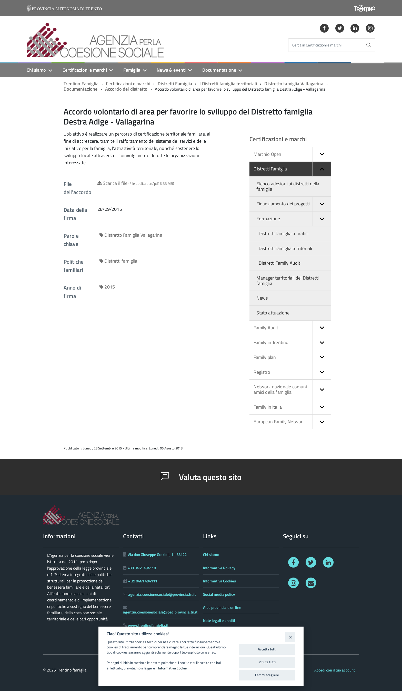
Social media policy (219, 594)
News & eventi (171, 69)
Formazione (293, 219)
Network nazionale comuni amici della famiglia (292, 389)
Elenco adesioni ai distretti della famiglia (287, 186)
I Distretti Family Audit (278, 263)
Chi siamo (36, 69)
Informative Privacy (219, 568)
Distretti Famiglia (175, 83)
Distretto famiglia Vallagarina (293, 83)
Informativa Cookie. (172, 668)
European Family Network (292, 422)
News (262, 297)
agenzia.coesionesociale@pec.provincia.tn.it (160, 612)
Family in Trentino (292, 342)
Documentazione (219, 69)
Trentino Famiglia (81, 83)
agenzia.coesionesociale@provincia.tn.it (162, 594)
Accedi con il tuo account (334, 670)
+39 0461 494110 (142, 568)
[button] (322, 154)
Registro (292, 372)
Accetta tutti (267, 649)
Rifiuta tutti (267, 662)
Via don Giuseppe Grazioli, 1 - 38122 (157, 555)
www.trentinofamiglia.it (148, 625)
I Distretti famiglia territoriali (228, 83)
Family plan (292, 357)
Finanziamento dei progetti (293, 204)
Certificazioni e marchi (85, 69)
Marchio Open (292, 154)
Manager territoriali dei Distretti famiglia (287, 280)
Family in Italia (292, 407)
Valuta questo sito (201, 477)
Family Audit (292, 328)
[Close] (290, 637)
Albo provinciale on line (222, 607)
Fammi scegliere (267, 674)
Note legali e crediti (219, 620)
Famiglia (131, 69)
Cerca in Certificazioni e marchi (316, 45)
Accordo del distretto (126, 88)
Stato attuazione (272, 312)
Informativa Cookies (219, 581)
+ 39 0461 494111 (142, 581)
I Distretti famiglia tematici (282, 233)
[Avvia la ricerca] (368, 45)
